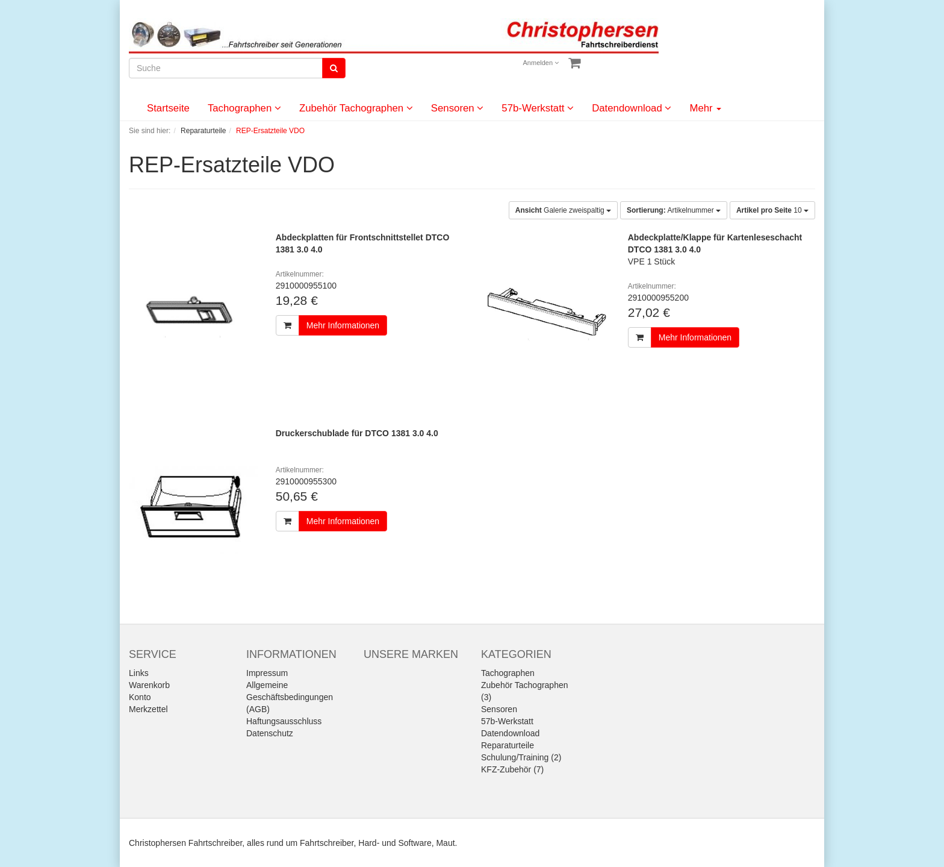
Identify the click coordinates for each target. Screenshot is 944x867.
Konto (140, 697)
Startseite (168, 108)
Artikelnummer (674, 210)
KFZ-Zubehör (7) (512, 769)
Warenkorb (149, 685)
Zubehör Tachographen (356, 108)
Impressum (267, 673)
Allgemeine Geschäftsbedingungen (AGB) (289, 697)
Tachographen (244, 108)
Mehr (705, 108)
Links (139, 673)
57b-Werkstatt (538, 108)
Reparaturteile (507, 745)
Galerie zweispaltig (563, 210)
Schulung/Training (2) (521, 757)
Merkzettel (148, 709)
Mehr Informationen (342, 325)
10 (772, 210)
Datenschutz (269, 733)
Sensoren (457, 108)
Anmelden (541, 62)
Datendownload (631, 108)
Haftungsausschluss (283, 721)
